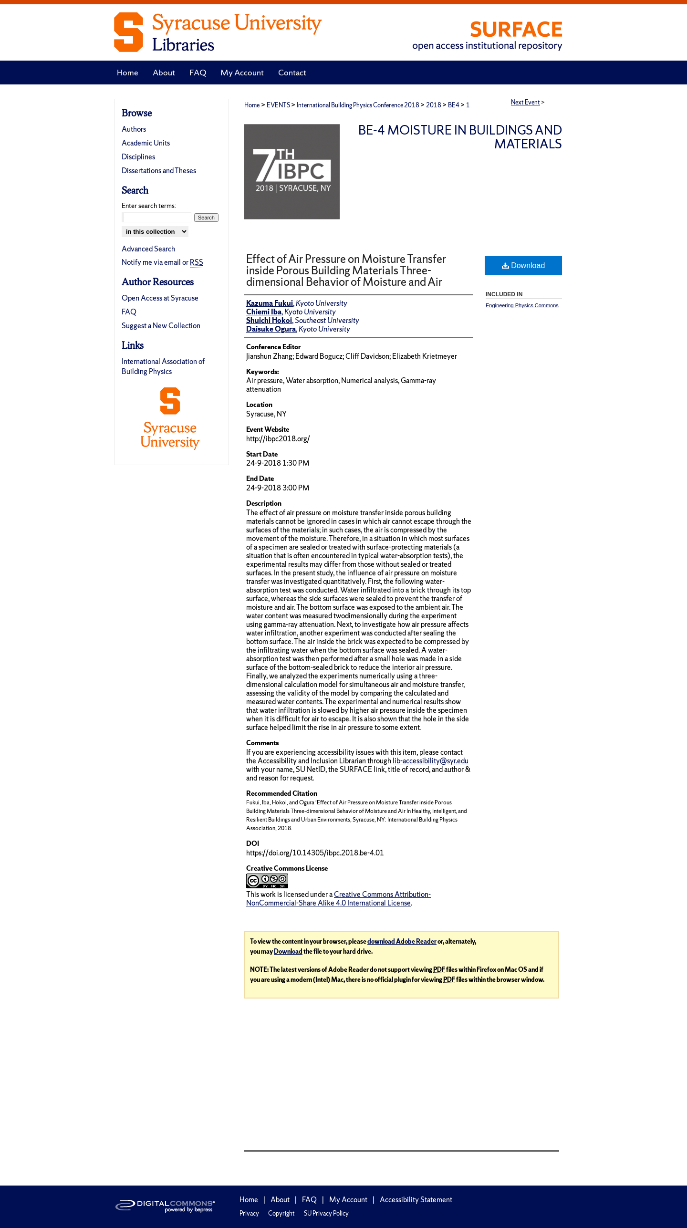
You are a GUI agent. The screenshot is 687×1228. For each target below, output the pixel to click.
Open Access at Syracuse (160, 298)
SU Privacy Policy (326, 1213)
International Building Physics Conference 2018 (358, 105)
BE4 (454, 105)
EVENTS (279, 105)
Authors (134, 129)
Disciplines (138, 157)
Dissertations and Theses (159, 171)
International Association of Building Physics (163, 366)
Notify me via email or (162, 262)
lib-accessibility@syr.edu (430, 761)
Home (252, 105)
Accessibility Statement (416, 1200)
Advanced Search (148, 249)
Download (523, 265)
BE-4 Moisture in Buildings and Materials (460, 137)
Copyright (281, 1213)
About (280, 1200)
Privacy (249, 1213)
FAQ (129, 312)
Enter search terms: (149, 205)
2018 (434, 105)
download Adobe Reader (402, 941)
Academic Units (146, 143)
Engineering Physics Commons (522, 305)
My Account (348, 1200)
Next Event (525, 102)
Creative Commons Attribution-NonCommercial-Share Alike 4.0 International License (338, 898)
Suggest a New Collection (161, 326)
